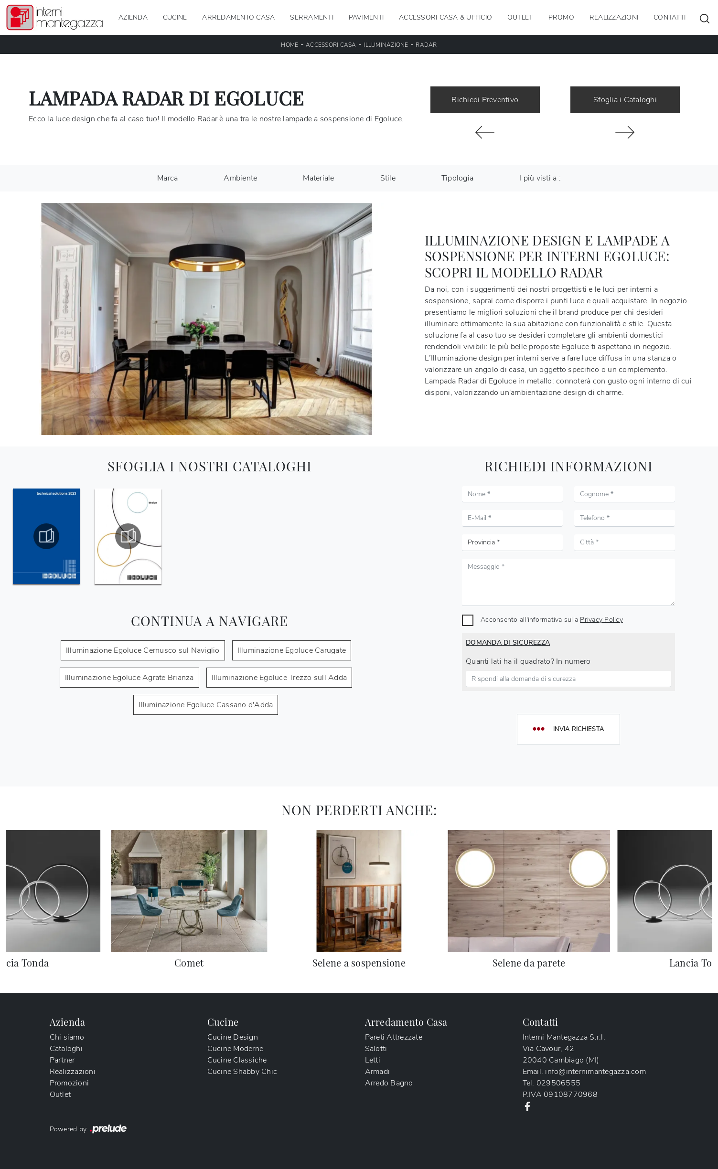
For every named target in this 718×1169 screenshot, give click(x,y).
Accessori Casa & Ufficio (445, 17)
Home (289, 45)
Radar (426, 45)
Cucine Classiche (237, 1060)
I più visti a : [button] (540, 178)
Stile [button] (388, 178)
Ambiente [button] (240, 178)
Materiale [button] (318, 178)
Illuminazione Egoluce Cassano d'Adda (206, 705)
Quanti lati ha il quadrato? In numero (528, 661)
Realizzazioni (613, 17)
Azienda (133, 17)
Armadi (377, 1071)
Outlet (520, 17)
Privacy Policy (601, 619)
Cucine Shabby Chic (242, 1071)
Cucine (175, 17)
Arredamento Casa (238, 17)
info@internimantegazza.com (595, 1071)
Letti (372, 1060)
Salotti (376, 1048)
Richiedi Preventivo (484, 100)
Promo (561, 17)
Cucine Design (232, 1037)
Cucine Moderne (235, 1048)
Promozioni (69, 1083)
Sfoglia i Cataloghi (625, 100)
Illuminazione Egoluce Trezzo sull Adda (279, 677)
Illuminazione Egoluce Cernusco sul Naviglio (143, 650)
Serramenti (311, 17)
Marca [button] (167, 178)
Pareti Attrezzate (393, 1037)
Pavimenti (366, 17)
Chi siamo (67, 1037)
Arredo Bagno (389, 1083)
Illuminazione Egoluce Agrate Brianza (129, 677)
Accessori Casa (331, 45)
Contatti (670, 17)
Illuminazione (386, 45)
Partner (62, 1060)
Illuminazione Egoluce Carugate (291, 650)
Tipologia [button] (457, 178)
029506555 (558, 1083)
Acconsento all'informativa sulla (552, 619)
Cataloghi (66, 1048)
